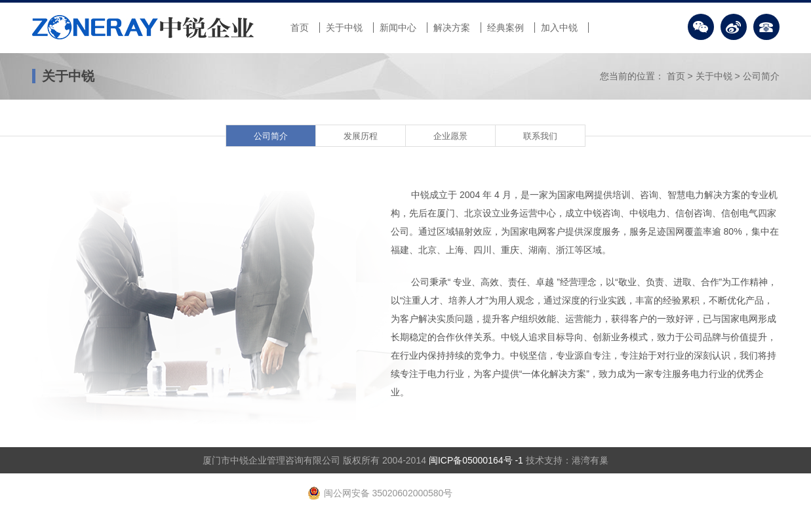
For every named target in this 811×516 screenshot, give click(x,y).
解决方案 (451, 27)
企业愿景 (450, 136)
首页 (299, 27)
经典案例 (505, 27)
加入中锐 (559, 27)
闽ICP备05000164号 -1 (476, 460)
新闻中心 (398, 27)
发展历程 (361, 136)
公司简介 (761, 76)
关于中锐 (344, 27)
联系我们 (540, 136)
